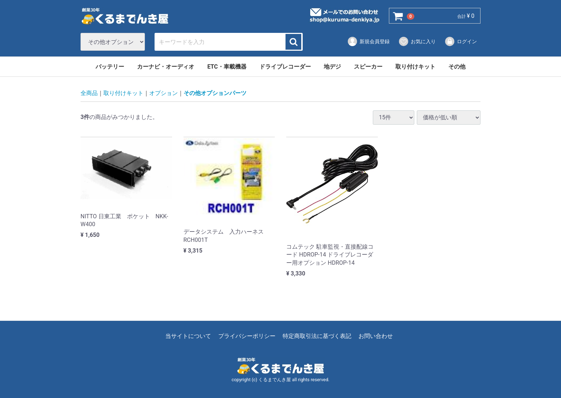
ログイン (460, 41)
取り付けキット (415, 66)
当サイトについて (188, 336)
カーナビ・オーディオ (165, 66)
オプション (163, 93)
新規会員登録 (368, 41)
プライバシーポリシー (246, 336)
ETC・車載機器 (226, 66)
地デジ (332, 66)
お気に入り (417, 41)
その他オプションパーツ (215, 93)
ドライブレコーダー (285, 66)
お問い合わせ (375, 336)
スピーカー (368, 66)
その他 (456, 66)
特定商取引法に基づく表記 (317, 336)
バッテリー (110, 66)
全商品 (89, 93)
